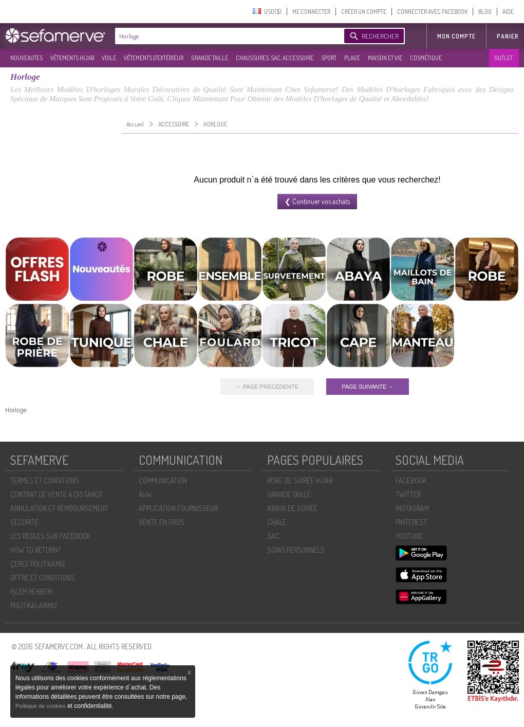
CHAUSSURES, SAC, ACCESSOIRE (274, 58)
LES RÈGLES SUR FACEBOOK (50, 536)
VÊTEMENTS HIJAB (72, 58)
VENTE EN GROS (161, 522)
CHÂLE (276, 522)
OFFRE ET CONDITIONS (42, 577)
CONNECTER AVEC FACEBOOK (432, 11)
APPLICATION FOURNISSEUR (178, 508)
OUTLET (503, 58)
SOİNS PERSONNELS (296, 550)
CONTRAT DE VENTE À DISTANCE (56, 494)
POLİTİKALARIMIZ (34, 605)
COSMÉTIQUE (426, 58)
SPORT (328, 58)
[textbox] (227, 36)
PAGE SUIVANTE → (368, 387)
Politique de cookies (41, 706)
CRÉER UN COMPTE (363, 11)
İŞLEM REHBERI (31, 591)
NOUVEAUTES (26, 58)
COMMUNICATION (163, 480)
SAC (273, 536)
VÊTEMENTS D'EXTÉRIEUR (153, 58)
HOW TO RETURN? (35, 550)
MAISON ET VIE (385, 58)
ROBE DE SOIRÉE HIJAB (300, 480)
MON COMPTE (456, 36)
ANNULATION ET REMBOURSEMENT (59, 508)
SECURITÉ (24, 522)
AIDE (508, 11)
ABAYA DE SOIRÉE (292, 508)
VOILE (109, 58)
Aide (145, 494)
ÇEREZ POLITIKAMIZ (37, 563)
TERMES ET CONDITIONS (44, 480)
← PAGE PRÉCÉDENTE (267, 387)
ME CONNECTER (311, 11)
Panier (508, 36)
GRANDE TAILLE (209, 58)
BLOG (485, 11)
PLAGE (352, 58)
